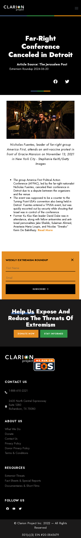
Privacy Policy (13, 443)
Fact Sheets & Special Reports (23, 481)
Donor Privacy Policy (17, 448)
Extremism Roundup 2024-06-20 (29, 69)
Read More (45, 230)
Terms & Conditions (16, 453)
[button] (76, 8)
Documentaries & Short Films (22, 486)
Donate (9, 434)
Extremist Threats (15, 476)
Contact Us (11, 439)
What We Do (13, 429)
